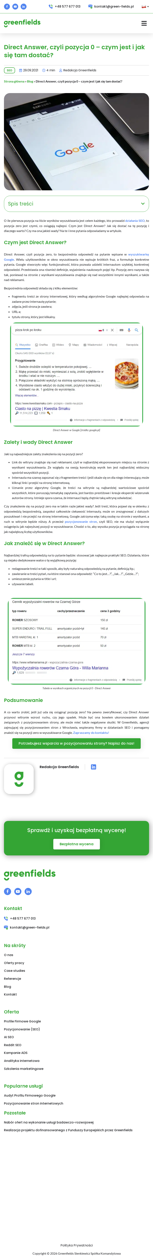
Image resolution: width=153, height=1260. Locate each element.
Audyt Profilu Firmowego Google (29, 1095)
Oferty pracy (14, 963)
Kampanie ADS (16, 1053)
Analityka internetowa (21, 1061)
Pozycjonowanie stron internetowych (33, 1103)
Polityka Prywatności (76, 1245)
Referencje (12, 978)
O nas (8, 955)
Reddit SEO (12, 1045)
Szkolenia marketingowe (23, 1068)
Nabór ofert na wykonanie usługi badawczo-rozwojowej (49, 1122)
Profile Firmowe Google (22, 1021)
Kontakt (10, 994)
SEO (9, 70)
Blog (30, 81)
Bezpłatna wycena (77, 843)
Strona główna (14, 81)
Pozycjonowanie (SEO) (22, 1029)
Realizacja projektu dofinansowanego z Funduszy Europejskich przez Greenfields (68, 1130)
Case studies (14, 970)
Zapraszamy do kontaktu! (91, 732)
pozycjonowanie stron (81, 521)
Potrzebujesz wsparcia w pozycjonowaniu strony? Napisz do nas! (76, 743)
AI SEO (9, 1037)
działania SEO (135, 220)
